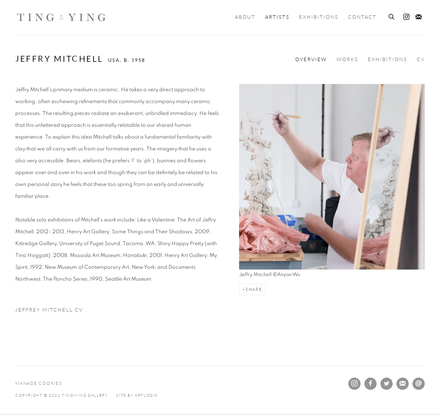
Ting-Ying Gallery (61, 17)
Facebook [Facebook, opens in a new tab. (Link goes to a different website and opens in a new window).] (370, 384)
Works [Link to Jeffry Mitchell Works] (347, 59)
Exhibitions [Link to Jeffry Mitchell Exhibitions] (387, 59)
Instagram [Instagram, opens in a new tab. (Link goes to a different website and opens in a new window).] (406, 17)
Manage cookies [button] (38, 383)
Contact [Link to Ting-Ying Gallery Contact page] (362, 17)
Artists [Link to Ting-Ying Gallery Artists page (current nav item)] (277, 17)
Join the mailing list (418, 17)
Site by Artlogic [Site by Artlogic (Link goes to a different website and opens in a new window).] (137, 395)
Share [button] (254, 289)
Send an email (418, 384)
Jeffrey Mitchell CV (58, 311)
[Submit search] (391, 16)
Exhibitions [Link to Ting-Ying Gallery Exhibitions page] (318, 17)
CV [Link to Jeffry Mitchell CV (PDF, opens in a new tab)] (421, 59)
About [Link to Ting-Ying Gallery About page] (245, 17)
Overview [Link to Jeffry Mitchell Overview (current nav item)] (311, 59)
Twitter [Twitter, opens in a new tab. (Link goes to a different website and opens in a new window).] (386, 384)
